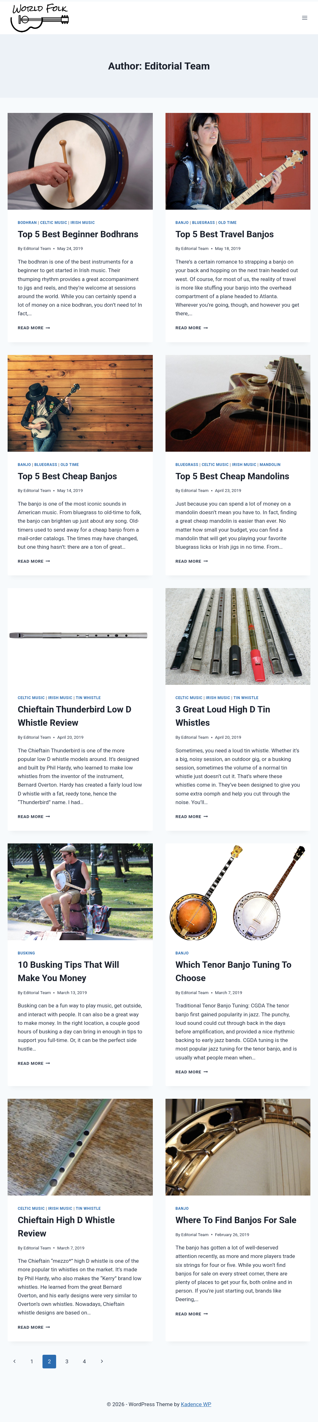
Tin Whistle (88, 698)
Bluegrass (203, 222)
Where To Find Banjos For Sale (236, 1220)
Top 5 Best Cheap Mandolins (232, 476)
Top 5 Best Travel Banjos (225, 234)
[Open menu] (304, 18)
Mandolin (270, 464)
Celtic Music (53, 222)
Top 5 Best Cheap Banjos (67, 476)
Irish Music (82, 222)
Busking (26, 953)
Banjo (182, 222)
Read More (34, 327)
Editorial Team (37, 248)
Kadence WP (196, 1404)
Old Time (227, 222)
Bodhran (27, 222)
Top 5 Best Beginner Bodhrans (78, 234)
